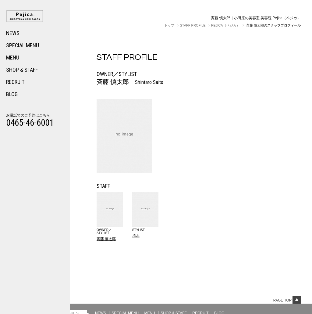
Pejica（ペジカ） (225, 25)
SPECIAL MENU (22, 45)
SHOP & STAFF (22, 70)
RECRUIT (15, 82)
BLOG (12, 94)
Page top (287, 300)
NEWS (13, 33)
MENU (12, 57)
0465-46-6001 (30, 122)
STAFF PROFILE (193, 25)
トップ (169, 25)
